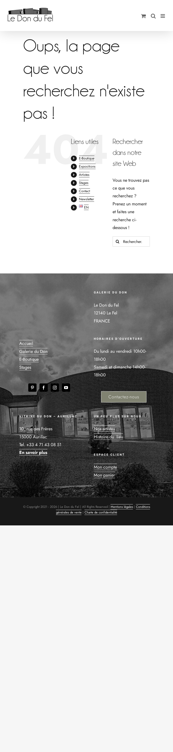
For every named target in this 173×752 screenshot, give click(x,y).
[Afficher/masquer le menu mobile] (163, 16)
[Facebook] (43, 387)
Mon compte (105, 467)
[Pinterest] (32, 387)
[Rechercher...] (131, 241)
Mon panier (104, 475)
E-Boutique (86, 158)
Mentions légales (122, 506)
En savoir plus (33, 452)
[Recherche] (118, 241)
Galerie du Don (33, 351)
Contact (84, 191)
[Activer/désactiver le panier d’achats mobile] (143, 16)
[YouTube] (66, 387)
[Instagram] (55, 387)
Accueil (26, 343)
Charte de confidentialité (101, 512)
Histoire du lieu (108, 437)
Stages (83, 182)
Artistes (84, 174)
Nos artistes (104, 429)
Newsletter (86, 199)
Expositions (87, 166)
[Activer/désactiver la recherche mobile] (153, 16)
